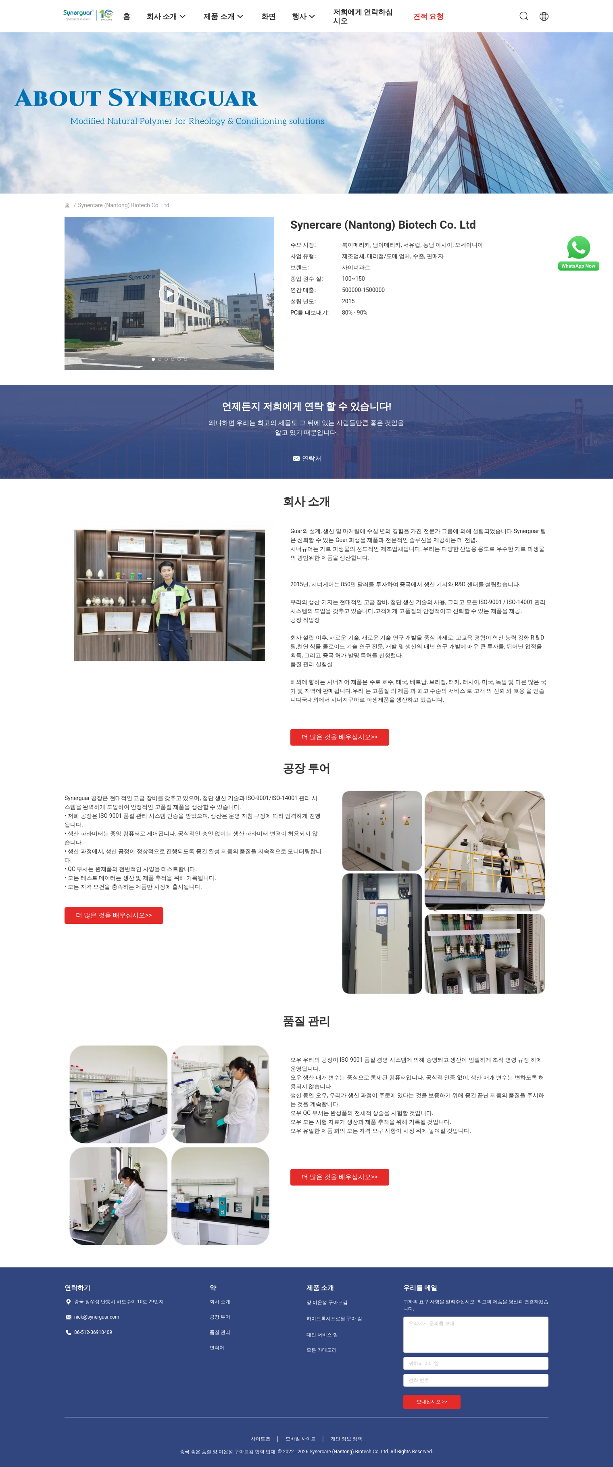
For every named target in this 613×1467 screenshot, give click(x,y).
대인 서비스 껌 (322, 1335)
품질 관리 (220, 1332)
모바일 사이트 (301, 1439)
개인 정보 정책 (346, 1439)
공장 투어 (220, 1317)
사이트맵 (260, 1439)
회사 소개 (220, 1301)
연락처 (217, 1347)
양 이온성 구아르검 (327, 1302)
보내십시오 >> (432, 1401)
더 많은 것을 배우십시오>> (340, 737)
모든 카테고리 (321, 1350)
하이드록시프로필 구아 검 (334, 1318)
